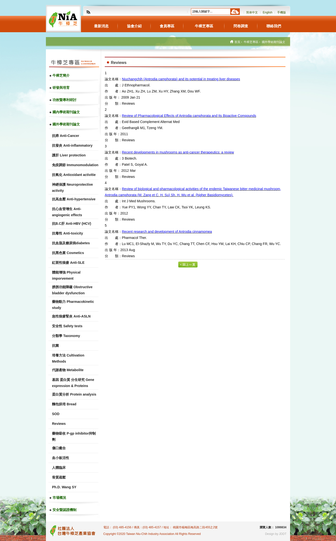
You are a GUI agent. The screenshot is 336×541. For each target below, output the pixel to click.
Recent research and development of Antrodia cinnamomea (167, 232)
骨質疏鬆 (59, 477)
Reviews (59, 424)
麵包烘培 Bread (64, 404)
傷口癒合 (59, 448)
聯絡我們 (273, 26)
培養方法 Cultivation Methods (68, 358)
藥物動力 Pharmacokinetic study (73, 305)
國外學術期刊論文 (66, 124)
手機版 (281, 12)
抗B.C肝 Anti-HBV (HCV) (71, 223)
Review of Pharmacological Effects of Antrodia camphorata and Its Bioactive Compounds (189, 116)
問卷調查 (240, 26)
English (267, 12)
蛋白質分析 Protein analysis (74, 394)
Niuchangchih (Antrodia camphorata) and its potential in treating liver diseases (181, 79)
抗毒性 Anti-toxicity (67, 233)
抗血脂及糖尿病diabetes (71, 243)
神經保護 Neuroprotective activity (72, 188)
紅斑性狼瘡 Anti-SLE (68, 263)
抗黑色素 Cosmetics (68, 253)
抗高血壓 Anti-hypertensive (73, 199)
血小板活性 (60, 458)
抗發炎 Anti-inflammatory (72, 145)
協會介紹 (134, 26)
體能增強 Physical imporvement (66, 275)
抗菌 (55, 345)
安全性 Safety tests (67, 326)
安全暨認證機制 (64, 510)
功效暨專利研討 (64, 100)
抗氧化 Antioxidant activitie (74, 175)
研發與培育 (61, 88)
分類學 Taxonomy (66, 336)
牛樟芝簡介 (61, 75)
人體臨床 (59, 468)
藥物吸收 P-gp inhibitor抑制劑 (74, 436)
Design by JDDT (275, 534)
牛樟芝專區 (204, 26)
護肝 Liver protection (69, 155)
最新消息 (101, 26)
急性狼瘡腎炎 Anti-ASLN (71, 316)
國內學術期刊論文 (66, 112)
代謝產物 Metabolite (68, 370)
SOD (55, 414)
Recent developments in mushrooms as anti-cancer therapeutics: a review (178, 152)
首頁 (237, 42)
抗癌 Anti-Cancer (65, 136)
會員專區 (167, 26)
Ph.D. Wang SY (64, 487)
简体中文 (252, 12)
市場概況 (59, 498)
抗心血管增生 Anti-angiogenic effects (67, 212)
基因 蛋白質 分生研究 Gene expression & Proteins (73, 383)
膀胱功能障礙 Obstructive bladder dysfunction (72, 290)
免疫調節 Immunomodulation (75, 165)
